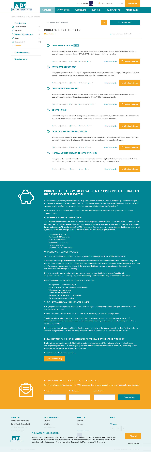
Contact (120, 3)
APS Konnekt (132, 3)
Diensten (47, 421)
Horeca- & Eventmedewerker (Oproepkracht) (74, 153)
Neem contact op (54, 359)
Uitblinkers (47, 424)
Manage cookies (133, 444)
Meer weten (50, 34)
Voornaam (48, 391)
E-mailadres (99, 391)
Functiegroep (20, 23)
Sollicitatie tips (114, 10)
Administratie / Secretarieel (20, 421)
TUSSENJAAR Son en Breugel (65, 88)
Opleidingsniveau (20, 52)
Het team (80, 421)
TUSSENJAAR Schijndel (65, 45)
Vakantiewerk (64, 10)
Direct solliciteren (129, 61)
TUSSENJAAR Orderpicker (64, 67)
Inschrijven (129, 397)
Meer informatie (110, 61)
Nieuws (113, 417)
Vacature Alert (125, 22)
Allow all (133, 436)
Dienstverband (19, 59)
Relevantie (128, 34)
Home (13, 17)
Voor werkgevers (51, 417)
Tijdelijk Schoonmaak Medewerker (69, 131)
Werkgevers (81, 10)
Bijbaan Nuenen (59, 110)
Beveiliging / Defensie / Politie (20, 424)
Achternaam (74, 391)
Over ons (97, 10)
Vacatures (47, 10)
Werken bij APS (132, 10)
